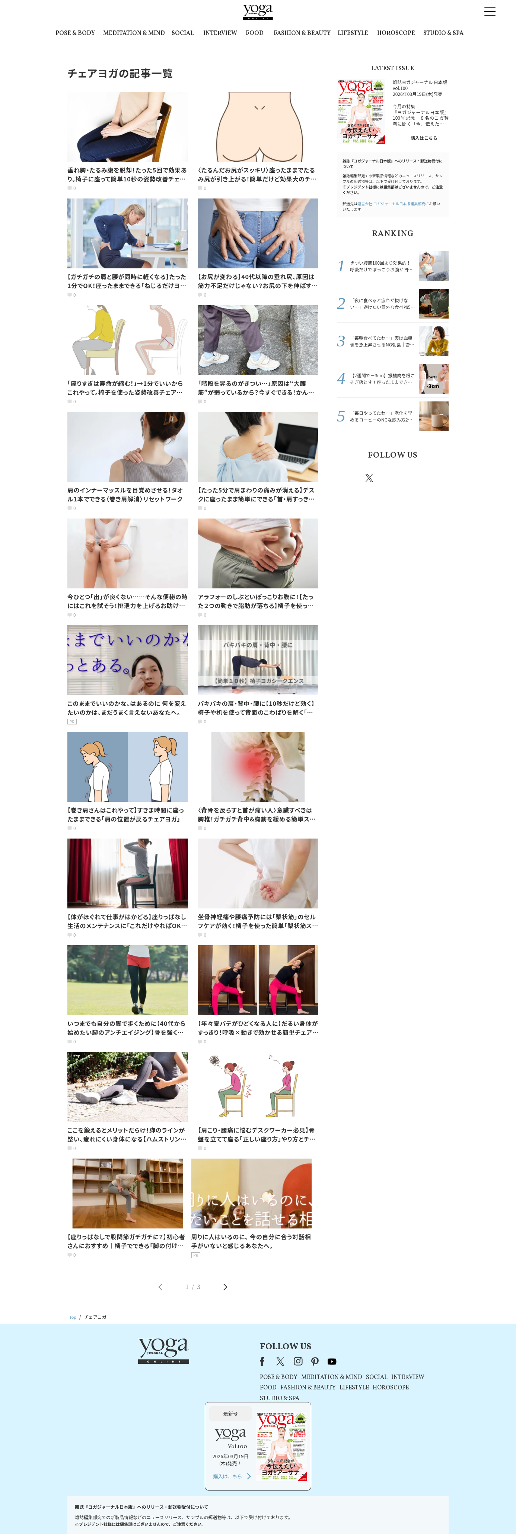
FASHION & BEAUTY (302, 33)
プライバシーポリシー (246, 1514)
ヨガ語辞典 (390, 1514)
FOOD (255, 33)
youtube (235, 1361)
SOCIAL (183, 33)
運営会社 (330, 1514)
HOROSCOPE (396, 33)
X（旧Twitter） (184, 1361)
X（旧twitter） (370, 478)
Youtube (435, 478)
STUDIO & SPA (443, 33)
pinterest (414, 478)
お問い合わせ (124, 1514)
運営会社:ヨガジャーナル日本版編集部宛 (391, 203)
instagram (391, 477)
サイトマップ (358, 1514)
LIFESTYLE (353, 33)
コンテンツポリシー (295, 1514)
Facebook (348, 478)
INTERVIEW (220, 33)
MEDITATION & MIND (134, 33)
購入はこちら (424, 138)
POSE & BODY (75, 33)
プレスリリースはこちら (168, 1514)
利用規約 (209, 1514)
